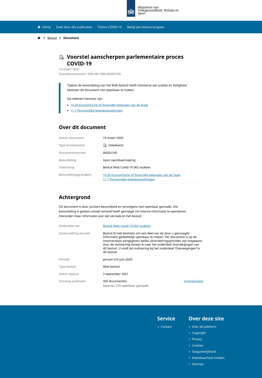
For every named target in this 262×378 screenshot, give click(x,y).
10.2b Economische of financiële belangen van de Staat (109, 105)
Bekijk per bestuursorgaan (145, 27)
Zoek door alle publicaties (74, 27)
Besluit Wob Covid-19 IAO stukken (127, 226)
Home (44, 27)
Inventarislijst (193, 281)
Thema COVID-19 (110, 27)
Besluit (53, 38)
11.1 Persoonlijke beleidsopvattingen (96, 110)
